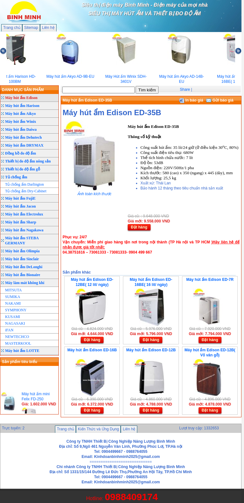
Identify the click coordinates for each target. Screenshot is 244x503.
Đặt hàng (139, 227)
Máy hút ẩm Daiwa (21, 129)
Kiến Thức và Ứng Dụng (98, 429)
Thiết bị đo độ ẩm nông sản (28, 161)
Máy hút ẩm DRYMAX (24, 145)
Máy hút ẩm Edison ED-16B (92, 350)
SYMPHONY (15, 310)
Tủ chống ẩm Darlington (24, 184)
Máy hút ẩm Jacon (20, 206)
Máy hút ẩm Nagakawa (24, 230)
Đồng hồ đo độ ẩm (20, 153)
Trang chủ (11, 27)
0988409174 (131, 497)
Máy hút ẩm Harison (22, 105)
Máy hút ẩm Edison (21, 98)
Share (185, 89)
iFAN (9, 330)
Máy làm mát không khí (24, 283)
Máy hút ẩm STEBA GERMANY (22, 240)
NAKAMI (13, 303)
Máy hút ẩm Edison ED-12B (151, 350)
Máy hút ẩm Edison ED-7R (210, 279)
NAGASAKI (15, 323)
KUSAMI (12, 316)
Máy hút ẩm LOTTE (22, 350)
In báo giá (191, 100)
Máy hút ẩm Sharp (20, 222)
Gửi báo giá (219, 100)
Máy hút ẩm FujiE (20, 198)
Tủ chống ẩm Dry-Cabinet (25, 191)
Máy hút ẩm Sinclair (22, 259)
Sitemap (31, 27)
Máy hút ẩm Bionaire (22, 275)
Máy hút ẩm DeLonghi (23, 267)
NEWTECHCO (17, 336)
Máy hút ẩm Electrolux (24, 214)
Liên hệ (48, 27)
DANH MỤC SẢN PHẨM (23, 90)
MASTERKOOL (18, 343)
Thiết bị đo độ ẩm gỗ (22, 169)
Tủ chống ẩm (16, 177)
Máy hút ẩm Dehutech (23, 137)
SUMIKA (12, 297)
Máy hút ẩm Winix (20, 121)
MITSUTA (13, 290)
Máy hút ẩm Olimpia (22, 251)
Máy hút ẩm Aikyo (20, 113)
